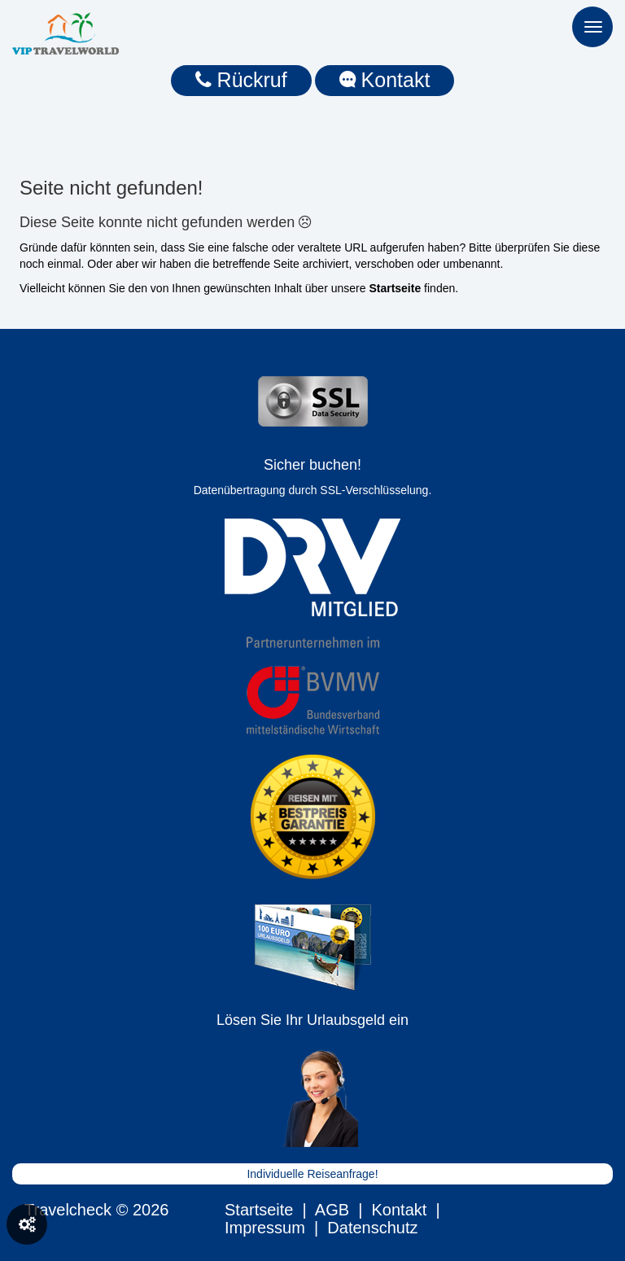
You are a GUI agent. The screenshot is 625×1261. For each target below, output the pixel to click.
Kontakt (385, 79)
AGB (332, 1210)
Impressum (265, 1228)
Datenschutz (372, 1228)
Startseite (259, 1210)
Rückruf (241, 79)
